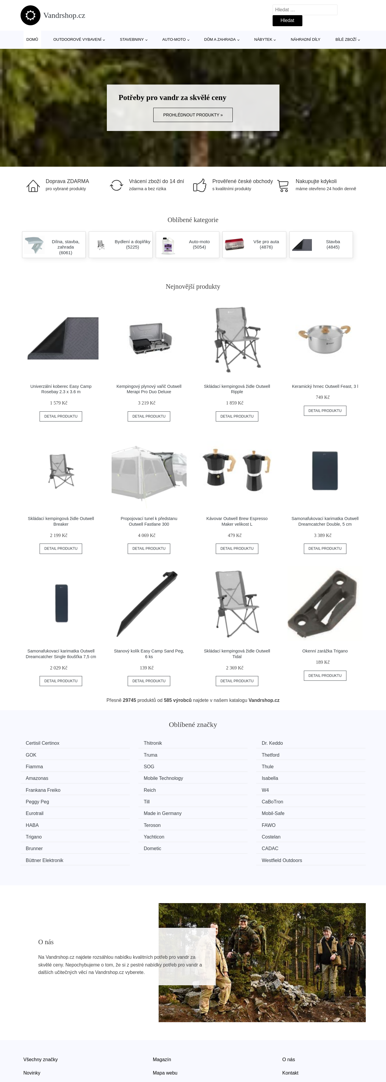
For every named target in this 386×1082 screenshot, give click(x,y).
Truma (35, 754)
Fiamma (213, 754)
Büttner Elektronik (224, 821)
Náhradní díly (305, 39)
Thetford (125, 754)
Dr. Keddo (215, 743)
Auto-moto (174, 39)
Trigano (36, 810)
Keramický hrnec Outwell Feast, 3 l (325, 386)
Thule (34, 765)
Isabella (302, 765)
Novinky (32, 1033)
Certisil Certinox (45, 743)
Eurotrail (214, 788)
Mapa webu (165, 1033)
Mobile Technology (224, 765)
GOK (299, 743)
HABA (122, 799)
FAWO (301, 799)
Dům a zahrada (220, 39)
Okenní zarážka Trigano (325, 651)
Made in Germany (313, 788)
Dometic (37, 821)
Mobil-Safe (39, 799)
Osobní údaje (167, 1047)
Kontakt (290, 1033)
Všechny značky (41, 1020)
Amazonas (127, 765)
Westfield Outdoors (314, 821)
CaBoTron (127, 788)
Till (31, 788)
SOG (299, 754)
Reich (122, 776)
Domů (32, 39)
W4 (208, 776)
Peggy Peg (305, 776)
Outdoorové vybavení (77, 39)
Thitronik (125, 743)
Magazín (162, 1020)
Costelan (214, 810)
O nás (288, 1020)
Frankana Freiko (45, 776)
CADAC (124, 821)
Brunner (302, 810)
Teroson (213, 799)
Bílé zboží (345, 39)
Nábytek (263, 39)
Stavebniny (132, 39)
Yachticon (126, 810)
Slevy (29, 1047)
